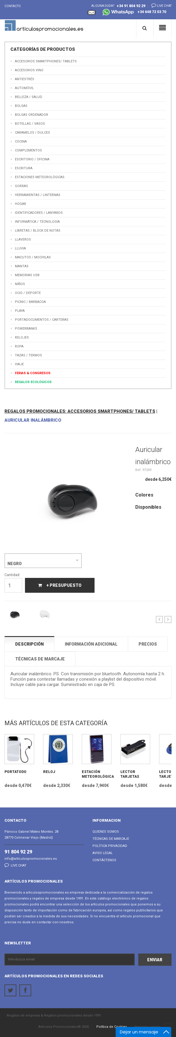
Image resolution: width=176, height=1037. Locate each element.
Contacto (12, 6)
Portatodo (15, 772)
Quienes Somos (105, 832)
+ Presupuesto (59, 585)
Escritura (23, 168)
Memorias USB (27, 275)
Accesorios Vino (29, 70)
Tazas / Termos (28, 355)
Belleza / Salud (28, 97)
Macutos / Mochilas (33, 257)
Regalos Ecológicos (33, 382)
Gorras (21, 186)
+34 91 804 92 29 (131, 6)
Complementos (28, 150)
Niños (20, 284)
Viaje (19, 364)
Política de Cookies (111, 1027)
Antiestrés (24, 79)
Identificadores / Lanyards (39, 213)
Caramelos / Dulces (32, 133)
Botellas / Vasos (30, 124)
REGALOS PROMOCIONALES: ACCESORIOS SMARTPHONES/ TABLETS (79, 411)
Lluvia (20, 248)
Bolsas (21, 106)
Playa (20, 311)
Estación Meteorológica (96, 774)
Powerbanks (26, 329)
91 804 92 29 (18, 852)
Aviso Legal (102, 853)
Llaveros (23, 239)
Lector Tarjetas (129, 774)
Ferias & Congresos (33, 373)
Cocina (21, 141)
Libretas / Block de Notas (37, 231)
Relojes (22, 337)
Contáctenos (104, 860)
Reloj (49, 772)
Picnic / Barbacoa (30, 302)
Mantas (22, 266)
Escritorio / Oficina (32, 159)
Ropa (19, 346)
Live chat (160, 5)
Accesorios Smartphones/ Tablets (46, 61)
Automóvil (24, 88)
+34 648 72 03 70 (134, 12)
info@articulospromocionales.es (30, 859)
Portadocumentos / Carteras (41, 320)
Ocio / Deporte (28, 293)
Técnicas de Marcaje (110, 839)
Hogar (20, 204)
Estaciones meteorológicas (40, 177)
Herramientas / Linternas (37, 195)
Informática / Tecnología (37, 222)
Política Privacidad (109, 846)
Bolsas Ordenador (31, 115)
